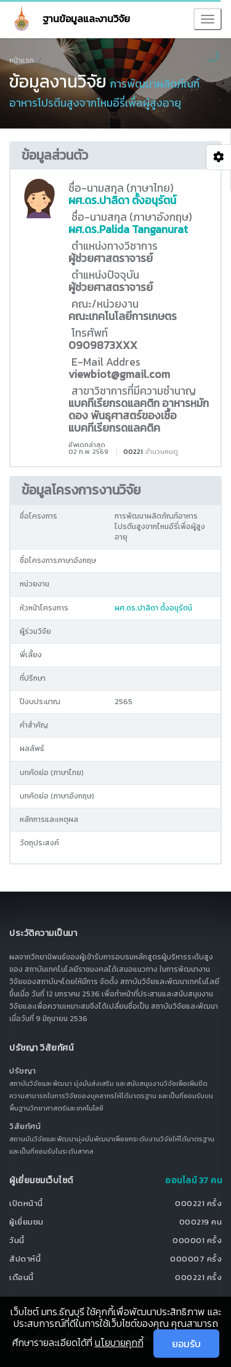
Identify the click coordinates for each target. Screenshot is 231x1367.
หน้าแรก (21, 60)
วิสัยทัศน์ (25, 1126)
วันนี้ (17, 1240)
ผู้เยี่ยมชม (26, 1222)
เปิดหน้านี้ (26, 1203)
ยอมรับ (186, 1343)
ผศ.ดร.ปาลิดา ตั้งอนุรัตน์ (122, 200)
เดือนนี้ (21, 1277)
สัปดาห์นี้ (25, 1259)
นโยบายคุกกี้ (119, 1342)
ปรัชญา (22, 1071)
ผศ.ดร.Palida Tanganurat (128, 229)
